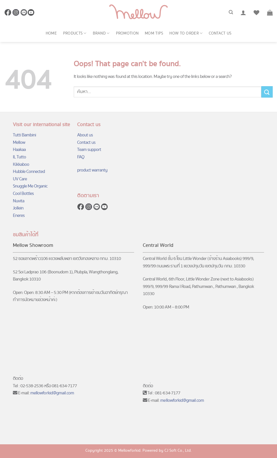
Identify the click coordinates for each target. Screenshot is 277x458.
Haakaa (19, 149)
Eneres (19, 215)
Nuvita (18, 201)
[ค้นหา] (231, 12)
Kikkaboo (21, 164)
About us (85, 135)
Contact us (220, 33)
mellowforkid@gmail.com (52, 393)
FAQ (80, 157)
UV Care (20, 179)
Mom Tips (154, 33)
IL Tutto (19, 157)
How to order (185, 33)
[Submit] (267, 91)
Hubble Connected (29, 171)
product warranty (92, 170)
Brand (101, 33)
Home (51, 33)
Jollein (18, 208)
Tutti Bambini (24, 135)
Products (75, 33)
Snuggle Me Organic (30, 186)
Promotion (127, 33)
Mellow (19, 142)
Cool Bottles (23, 193)
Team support (89, 149)
